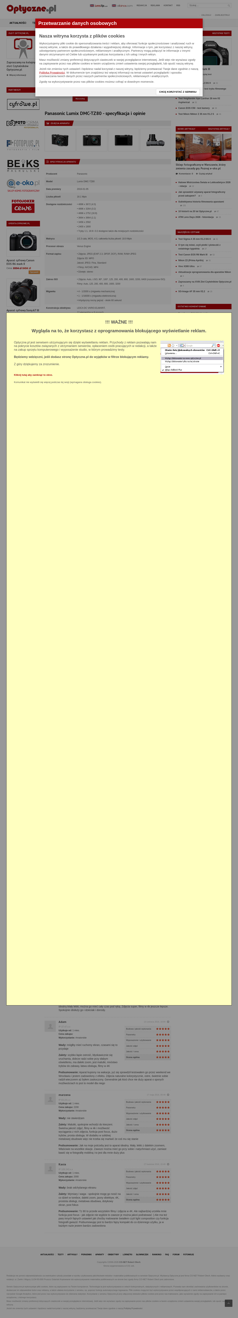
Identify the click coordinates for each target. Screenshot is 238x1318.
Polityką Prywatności (52, 72)
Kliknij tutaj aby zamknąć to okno (33, 375)
